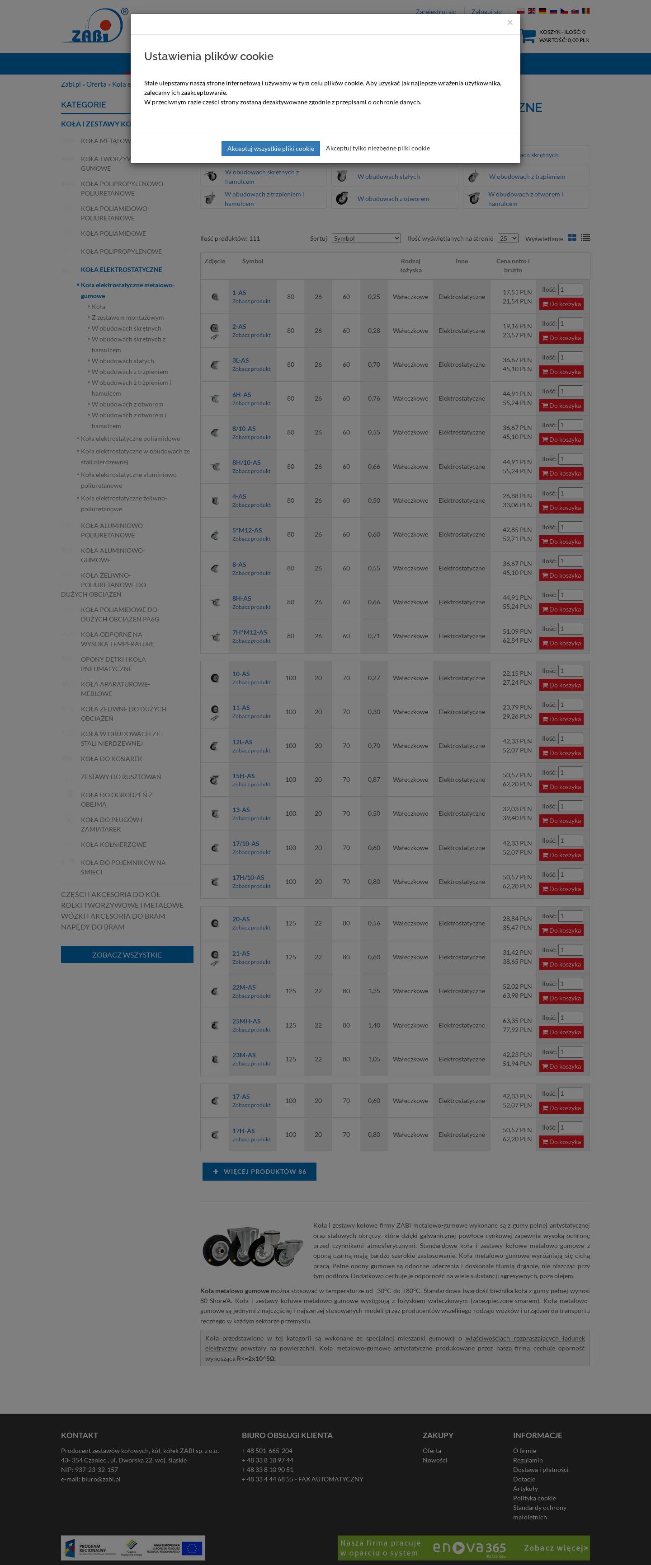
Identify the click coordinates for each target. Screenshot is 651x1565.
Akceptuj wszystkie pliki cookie (270, 148)
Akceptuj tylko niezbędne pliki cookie (378, 148)
